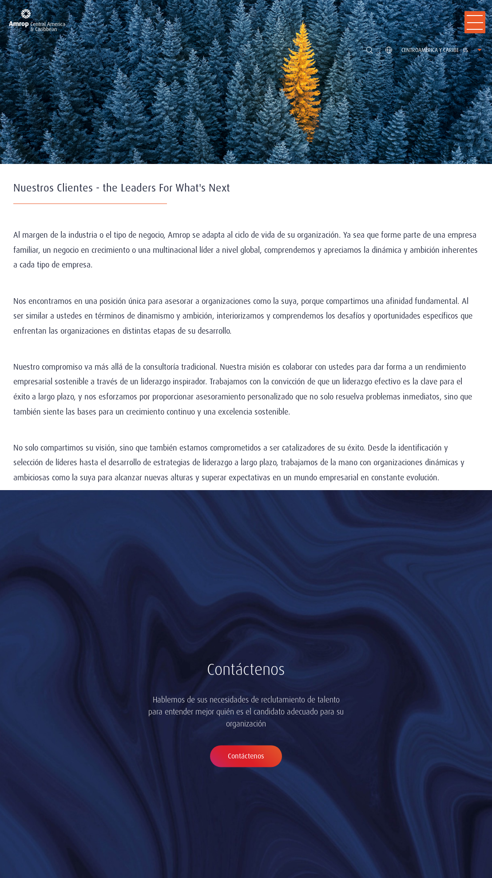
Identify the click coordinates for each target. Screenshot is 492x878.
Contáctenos (246, 756)
